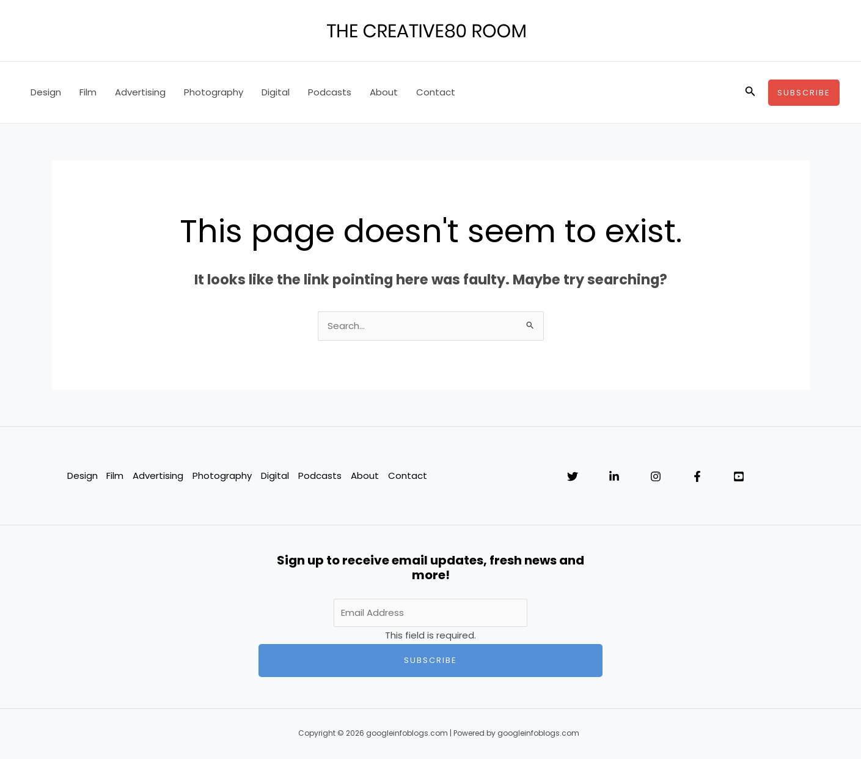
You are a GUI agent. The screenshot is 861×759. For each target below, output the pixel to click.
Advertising (140, 92)
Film (88, 92)
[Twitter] (572, 477)
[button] (750, 92)
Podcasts (329, 92)
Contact (435, 92)
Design (46, 92)
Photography (213, 92)
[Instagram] (655, 477)
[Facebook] (697, 477)
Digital (276, 92)
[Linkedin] (614, 477)
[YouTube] (738, 477)
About (384, 92)
